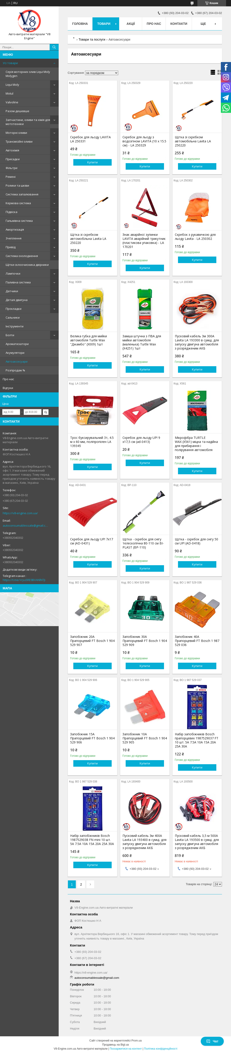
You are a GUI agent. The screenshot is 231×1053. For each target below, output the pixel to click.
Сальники (13, 317)
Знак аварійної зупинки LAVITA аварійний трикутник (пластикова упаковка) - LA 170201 (144, 241)
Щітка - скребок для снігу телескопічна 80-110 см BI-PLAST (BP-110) (143, 543)
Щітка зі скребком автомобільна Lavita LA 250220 (193, 141)
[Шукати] (54, 47)
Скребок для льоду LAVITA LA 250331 (90, 139)
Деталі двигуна (17, 300)
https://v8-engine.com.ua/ (20, 513)
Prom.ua (137, 1040)
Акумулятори (15, 353)
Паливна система (18, 282)
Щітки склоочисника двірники (27, 265)
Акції (131, 23)
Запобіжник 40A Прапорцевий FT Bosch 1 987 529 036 (197, 641)
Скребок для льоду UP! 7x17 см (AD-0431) (91, 541)
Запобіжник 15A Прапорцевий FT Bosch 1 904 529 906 (92, 738)
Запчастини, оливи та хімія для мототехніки (28, 122)
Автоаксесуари (17, 361)
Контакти (178, 23)
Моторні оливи (16, 133)
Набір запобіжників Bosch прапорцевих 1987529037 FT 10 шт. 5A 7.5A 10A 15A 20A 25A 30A (196, 740)
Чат (212, 1041)
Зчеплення (13, 238)
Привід (11, 247)
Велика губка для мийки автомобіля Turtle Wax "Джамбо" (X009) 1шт (88, 340)
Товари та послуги (92, 39)
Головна (80, 23)
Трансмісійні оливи (19, 141)
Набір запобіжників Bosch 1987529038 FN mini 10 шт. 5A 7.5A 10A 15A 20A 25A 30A (92, 840)
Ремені (11, 177)
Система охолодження (22, 256)
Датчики (12, 291)
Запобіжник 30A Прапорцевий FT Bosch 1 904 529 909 (144, 641)
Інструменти (14, 326)
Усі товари (10, 63)
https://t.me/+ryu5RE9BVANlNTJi (24, 580)
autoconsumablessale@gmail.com (26, 525)
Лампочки (13, 273)
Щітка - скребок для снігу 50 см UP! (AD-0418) (196, 541)
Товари (103, 23)
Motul (9, 93)
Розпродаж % (15, 370)
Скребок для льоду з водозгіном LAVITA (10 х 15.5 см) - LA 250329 (144, 141)
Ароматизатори (17, 344)
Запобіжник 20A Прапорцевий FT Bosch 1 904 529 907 (92, 641)
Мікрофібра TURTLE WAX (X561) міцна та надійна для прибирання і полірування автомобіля (196, 444)
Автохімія (12, 150)
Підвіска (11, 212)
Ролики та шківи (17, 185)
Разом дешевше (17, 111)
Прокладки (13, 309)
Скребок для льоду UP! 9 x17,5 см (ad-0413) (141, 440)
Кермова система (18, 203)
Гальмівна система (19, 221)
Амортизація (15, 229)
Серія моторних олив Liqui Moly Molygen (28, 74)
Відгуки (8, 388)
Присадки (13, 159)
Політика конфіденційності (160, 1048)
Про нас (8, 379)
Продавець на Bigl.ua (115, 1044)
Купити (92, 162)
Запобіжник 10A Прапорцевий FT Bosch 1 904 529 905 (144, 738)
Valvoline (12, 102)
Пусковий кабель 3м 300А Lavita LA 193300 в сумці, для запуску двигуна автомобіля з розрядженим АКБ (197, 342)
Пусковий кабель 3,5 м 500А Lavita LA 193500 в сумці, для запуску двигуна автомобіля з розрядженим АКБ (197, 842)
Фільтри (11, 168)
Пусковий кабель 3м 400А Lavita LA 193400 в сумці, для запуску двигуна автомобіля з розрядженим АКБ (144, 842)
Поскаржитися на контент (126, 1048)
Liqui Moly (12, 85)
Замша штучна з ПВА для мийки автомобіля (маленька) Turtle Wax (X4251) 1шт (141, 342)
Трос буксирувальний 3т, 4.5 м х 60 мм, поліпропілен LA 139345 (92, 442)
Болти (10, 335)
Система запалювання (22, 194)
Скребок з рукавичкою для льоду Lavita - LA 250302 (195, 237)
